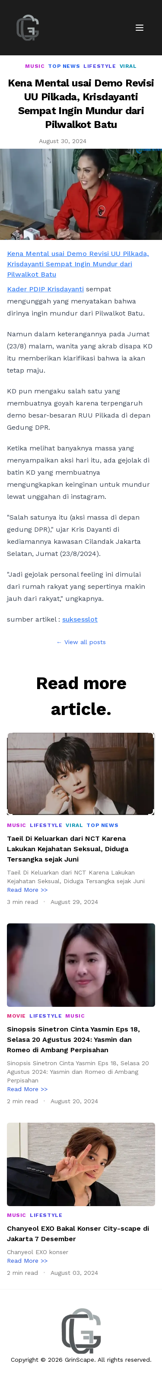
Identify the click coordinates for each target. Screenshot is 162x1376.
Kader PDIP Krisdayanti (45, 289)
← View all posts (81, 642)
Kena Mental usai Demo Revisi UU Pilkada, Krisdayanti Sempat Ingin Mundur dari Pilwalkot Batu (78, 263)
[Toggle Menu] (139, 28)
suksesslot (80, 619)
